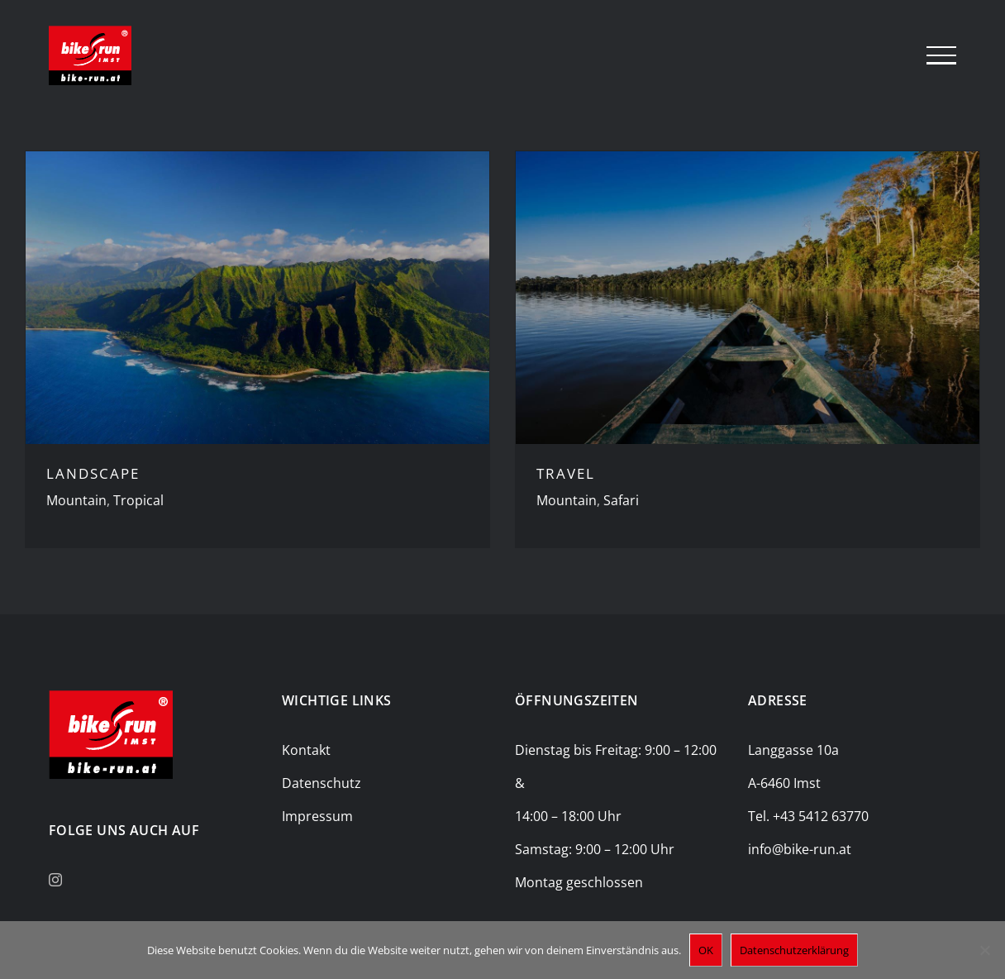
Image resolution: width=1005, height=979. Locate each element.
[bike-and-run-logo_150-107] (111, 697)
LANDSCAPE (93, 473)
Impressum (317, 816)
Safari (621, 500)
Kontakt (306, 750)
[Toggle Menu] (941, 55)
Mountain (76, 500)
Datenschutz (321, 783)
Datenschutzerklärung (794, 950)
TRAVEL (565, 473)
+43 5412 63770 (821, 816)
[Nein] (984, 950)
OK (705, 950)
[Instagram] (55, 879)
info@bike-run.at (799, 849)
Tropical (138, 500)
